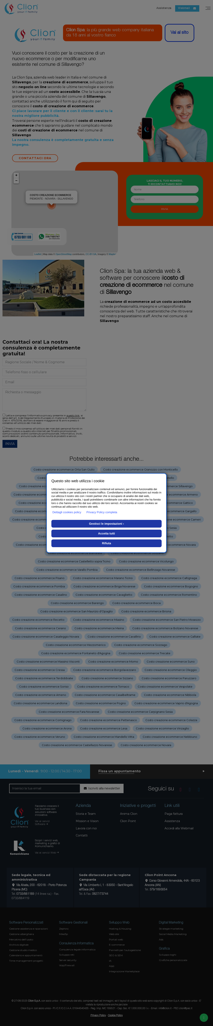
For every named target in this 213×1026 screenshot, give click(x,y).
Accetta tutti (106, 533)
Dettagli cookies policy (66, 512)
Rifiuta (106, 543)
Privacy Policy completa (102, 512)
